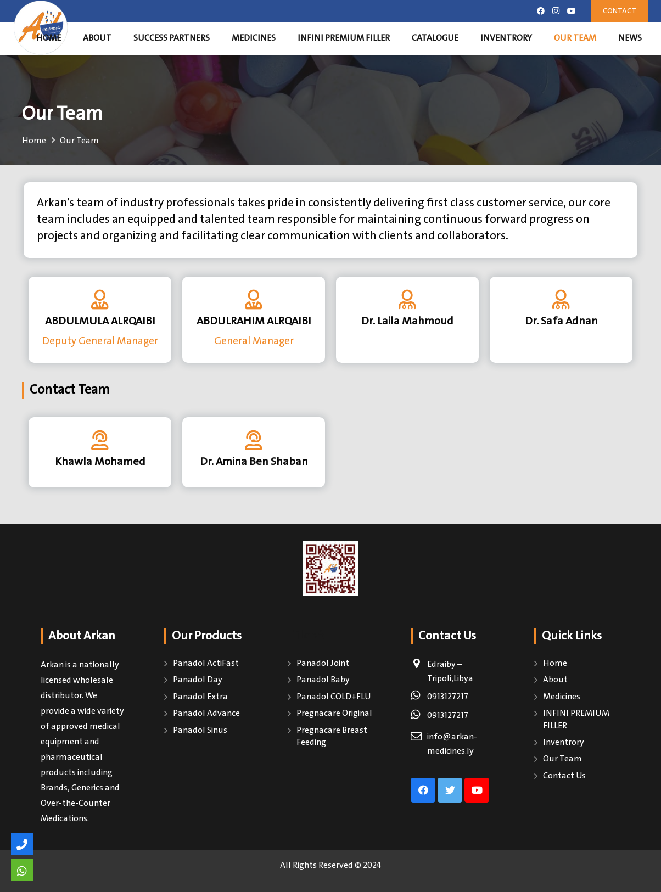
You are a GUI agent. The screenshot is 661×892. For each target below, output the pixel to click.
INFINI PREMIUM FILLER (576, 719)
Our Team (562, 759)
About (555, 680)
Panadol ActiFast (206, 663)
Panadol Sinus (200, 730)
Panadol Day (197, 680)
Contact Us (564, 776)
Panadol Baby (323, 680)
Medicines (561, 697)
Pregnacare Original (334, 713)
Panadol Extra (200, 697)
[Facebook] (540, 11)
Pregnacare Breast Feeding (331, 736)
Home (555, 663)
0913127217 (447, 697)
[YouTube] (571, 11)
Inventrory (563, 742)
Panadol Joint (322, 663)
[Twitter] (450, 790)
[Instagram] (556, 11)
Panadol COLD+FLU (333, 697)
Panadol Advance (206, 713)
